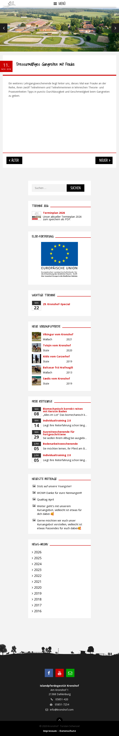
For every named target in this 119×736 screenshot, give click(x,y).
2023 (37, 570)
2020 (37, 587)
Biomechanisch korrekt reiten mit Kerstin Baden (63, 410)
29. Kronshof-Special (56, 304)
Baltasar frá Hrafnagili (58, 367)
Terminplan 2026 (54, 213)
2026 (37, 552)
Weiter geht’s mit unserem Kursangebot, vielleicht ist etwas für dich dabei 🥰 (59, 510)
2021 (37, 581)
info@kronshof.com (62, 709)
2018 (37, 599)
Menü (62, 3)
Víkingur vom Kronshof (58, 334)
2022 (37, 575)
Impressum (50, 731)
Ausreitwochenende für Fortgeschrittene (58, 433)
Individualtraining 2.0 (57, 420)
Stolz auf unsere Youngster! (54, 486)
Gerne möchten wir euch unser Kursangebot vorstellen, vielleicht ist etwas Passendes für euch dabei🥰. (59, 524)
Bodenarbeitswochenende (60, 443)
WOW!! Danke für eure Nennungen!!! (59, 493)
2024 (37, 564)
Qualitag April (45, 499)
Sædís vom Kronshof (56, 378)
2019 (37, 593)
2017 (37, 605)
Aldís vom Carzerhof (56, 356)
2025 (37, 558)
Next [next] (115, 28)
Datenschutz (68, 731)
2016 (37, 611)
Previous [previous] (3, 28)
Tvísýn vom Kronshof (57, 345)
